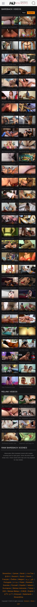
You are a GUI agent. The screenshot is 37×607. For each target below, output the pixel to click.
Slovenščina (18, 597)
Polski (22, 582)
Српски (15, 573)
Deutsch (15, 576)
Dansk (28, 576)
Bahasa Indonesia (19, 588)
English (31, 591)
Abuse (32, 601)
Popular (31, 12)
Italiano (30, 585)
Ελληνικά (17, 594)
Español (22, 585)
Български (7, 588)
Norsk (22, 573)
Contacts (26, 601)
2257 (18, 604)
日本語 (23, 591)
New (24, 12)
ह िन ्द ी (8, 594)
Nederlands (27, 594)
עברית (15, 582)
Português (7, 582)
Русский (14, 585)
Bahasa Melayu (13, 591)
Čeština (13, 579)
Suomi (22, 576)
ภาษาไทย (30, 573)
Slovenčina (6, 573)
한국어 (7, 576)
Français (5, 579)
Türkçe (30, 588)
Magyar (21, 579)
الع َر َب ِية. (30, 579)
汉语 (4, 591)
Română (29, 582)
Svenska (6, 585)
